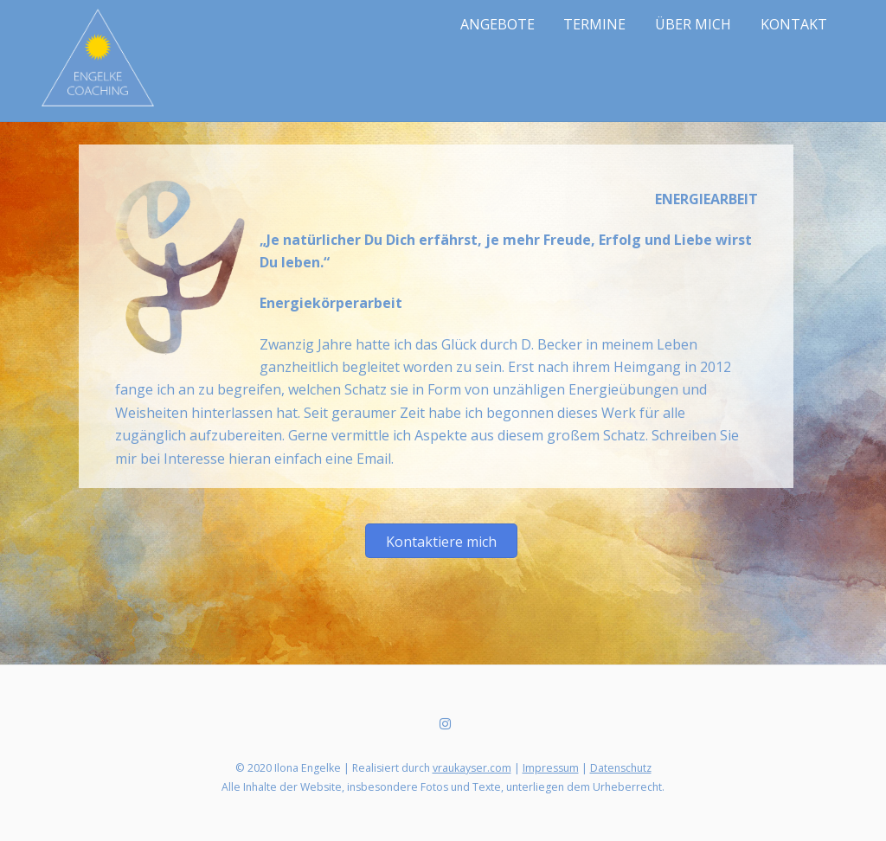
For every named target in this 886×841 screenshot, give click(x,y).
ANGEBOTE (497, 24)
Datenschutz (621, 768)
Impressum (551, 768)
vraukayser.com (472, 768)
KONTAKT (794, 24)
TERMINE (594, 24)
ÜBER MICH (693, 24)
